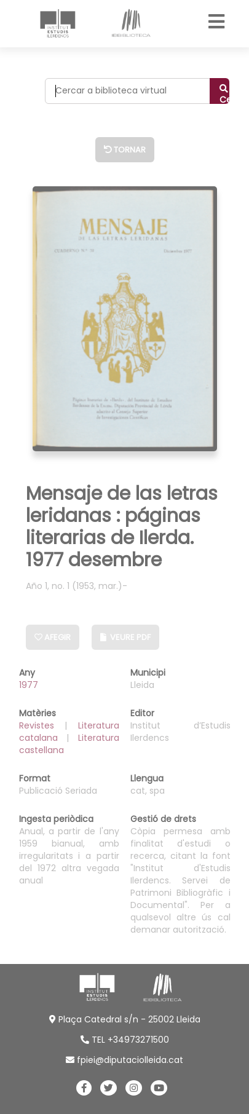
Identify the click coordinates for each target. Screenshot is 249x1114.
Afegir (52, 637)
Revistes (42, 725)
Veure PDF (125, 637)
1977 (28, 685)
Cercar (224, 94)
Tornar (125, 150)
